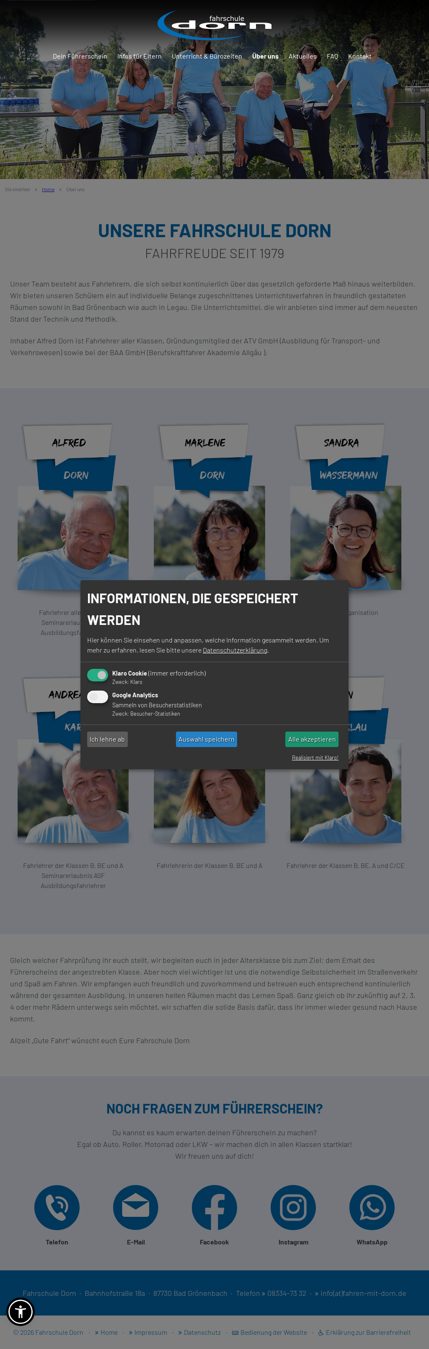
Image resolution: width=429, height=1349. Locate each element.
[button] (20, 1312)
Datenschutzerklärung (235, 650)
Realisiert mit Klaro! (315, 757)
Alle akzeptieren (312, 739)
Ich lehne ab (107, 739)
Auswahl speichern (206, 739)
